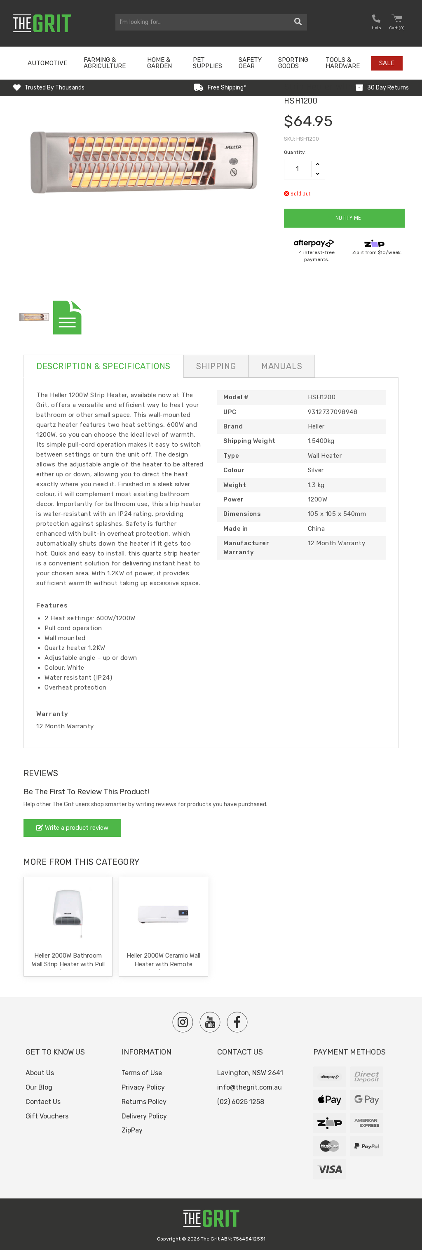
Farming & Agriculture (105, 63)
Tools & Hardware (343, 63)
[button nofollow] (376, 23)
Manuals (281, 366)
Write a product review (72, 827)
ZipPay (132, 1130)
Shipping (216, 366)
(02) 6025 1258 (240, 1102)
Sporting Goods (293, 63)
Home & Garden (159, 63)
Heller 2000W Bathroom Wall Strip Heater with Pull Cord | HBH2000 (68, 964)
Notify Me (344, 218)
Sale (386, 63)
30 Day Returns (388, 87)
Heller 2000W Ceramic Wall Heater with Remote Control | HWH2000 (163, 964)
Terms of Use (142, 1073)
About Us (40, 1073)
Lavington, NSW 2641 (250, 1073)
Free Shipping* (227, 87)
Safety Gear (250, 63)
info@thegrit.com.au (249, 1087)
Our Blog (39, 1087)
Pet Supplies (207, 63)
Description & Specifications (103, 366)
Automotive (47, 63)
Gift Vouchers (47, 1116)
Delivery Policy (144, 1116)
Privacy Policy (143, 1087)
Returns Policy (144, 1102)
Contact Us (43, 1102)
